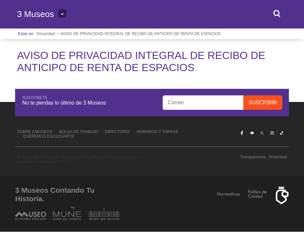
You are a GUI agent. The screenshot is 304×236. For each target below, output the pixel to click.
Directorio (117, 131)
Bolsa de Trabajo (78, 131)
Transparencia (252, 157)
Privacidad (45, 33)
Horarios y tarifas (157, 131)
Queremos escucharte (48, 136)
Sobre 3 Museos (34, 131)
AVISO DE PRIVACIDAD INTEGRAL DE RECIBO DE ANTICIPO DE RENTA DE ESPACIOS (140, 33)
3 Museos (35, 14)
